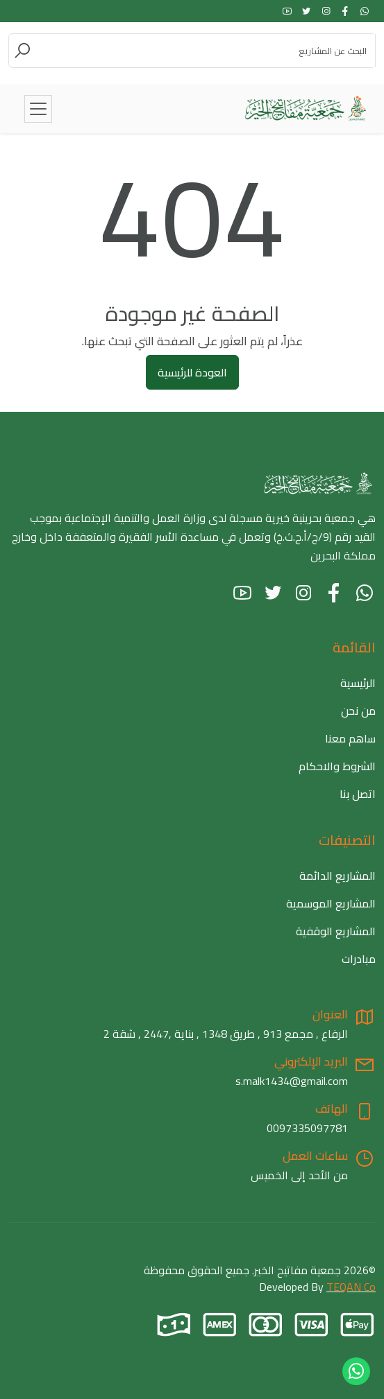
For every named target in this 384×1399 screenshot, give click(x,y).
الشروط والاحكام (337, 766)
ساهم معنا (350, 738)
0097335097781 (307, 1128)
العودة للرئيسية (192, 372)
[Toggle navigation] (38, 109)
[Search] (203, 50)
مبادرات (359, 958)
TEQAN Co (351, 1286)
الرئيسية (358, 683)
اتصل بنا (358, 793)
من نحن (358, 710)
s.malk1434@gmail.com (291, 1080)
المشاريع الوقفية (336, 931)
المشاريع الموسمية (331, 903)
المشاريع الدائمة (337, 875)
